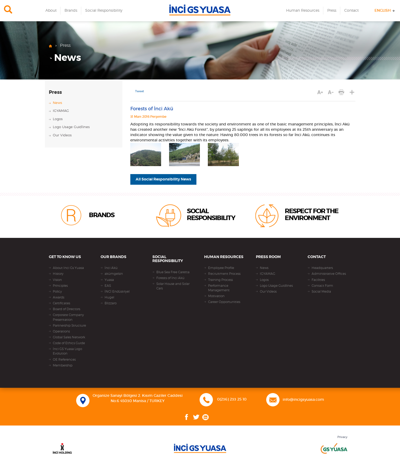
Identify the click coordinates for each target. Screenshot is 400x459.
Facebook (186, 417)
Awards (58, 297)
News (67, 58)
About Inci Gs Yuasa (68, 267)
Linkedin (205, 417)
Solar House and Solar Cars (173, 286)
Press (331, 10)
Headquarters (322, 267)
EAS (108, 285)
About (51, 10)
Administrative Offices (329, 273)
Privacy (342, 437)
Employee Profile (221, 267)
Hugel (109, 297)
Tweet (139, 91)
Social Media (321, 291)
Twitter (196, 417)
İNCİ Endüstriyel (117, 291)
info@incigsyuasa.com (303, 400)
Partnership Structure (69, 325)
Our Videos (62, 135)
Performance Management (219, 288)
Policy (57, 291)
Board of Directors (66, 309)
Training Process (220, 279)
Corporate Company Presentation (68, 317)
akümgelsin (114, 273)
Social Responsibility (103, 10)
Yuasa (109, 279)
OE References (64, 359)
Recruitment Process (224, 273)
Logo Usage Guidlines (71, 127)
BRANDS (101, 215)
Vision (57, 279)
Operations (61, 331)
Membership (62, 365)
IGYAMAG (61, 111)
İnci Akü (111, 267)
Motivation (216, 296)
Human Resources (302, 10)
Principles (60, 285)
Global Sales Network (69, 337)
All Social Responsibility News (163, 179)
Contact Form (322, 285)
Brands (70, 10)
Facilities (318, 279)
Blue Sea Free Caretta (173, 272)
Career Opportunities (224, 302)
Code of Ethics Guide (69, 343)
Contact (351, 10)
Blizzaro (111, 303)
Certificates (61, 303)
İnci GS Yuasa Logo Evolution (67, 351)
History (58, 273)
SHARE (352, 92)
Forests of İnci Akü (170, 278)
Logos (58, 119)
